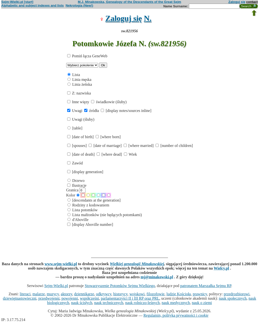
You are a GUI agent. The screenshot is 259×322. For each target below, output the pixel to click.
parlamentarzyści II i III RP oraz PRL (130, 298)
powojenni (70, 298)
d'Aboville (78, 220)
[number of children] (174, 146)
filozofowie (156, 294)
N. (147, 18)
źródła (92, 111)
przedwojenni (49, 298)
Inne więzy (78, 102)
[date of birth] (81, 137)
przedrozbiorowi (237, 294)
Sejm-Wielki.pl (56, 286)
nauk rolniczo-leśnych (142, 303)
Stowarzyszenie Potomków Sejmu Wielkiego (120, 286)
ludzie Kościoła (178, 294)
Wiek (130, 154)
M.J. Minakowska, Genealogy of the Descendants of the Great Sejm (129, 2)
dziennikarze (84, 294)
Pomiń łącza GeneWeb (87, 56)
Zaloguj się (236, 2)
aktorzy (66, 294)
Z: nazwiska (79, 93)
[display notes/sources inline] (126, 111)
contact (252, 2)
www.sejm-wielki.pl (61, 264)
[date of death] (81, 154)
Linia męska (79, 79)
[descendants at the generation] (94, 200)
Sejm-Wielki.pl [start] (17, 2)
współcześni (89, 298)
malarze (38, 294)
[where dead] (110, 154)
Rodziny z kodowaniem (88, 205)
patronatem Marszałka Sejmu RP (205, 286)
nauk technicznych (108, 303)
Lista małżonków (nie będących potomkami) (104, 215)
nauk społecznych (233, 298)
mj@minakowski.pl (157, 277)
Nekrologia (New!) (79, 5)
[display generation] (85, 172)
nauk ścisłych (81, 303)
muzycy (53, 294)
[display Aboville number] (90, 224)
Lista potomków (82, 210)
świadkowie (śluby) (109, 102)
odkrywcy (103, 294)
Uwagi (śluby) (80, 119)
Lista (73, 75)
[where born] (108, 137)
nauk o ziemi (202, 303)
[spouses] (77, 146)
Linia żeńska (79, 84)
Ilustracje (77, 185)
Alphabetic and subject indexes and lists (32, 5)
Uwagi (75, 111)
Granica (76, 190)
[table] (75, 128)
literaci (25, 294)
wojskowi (137, 294)
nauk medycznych (176, 303)
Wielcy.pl (221, 268)
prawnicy (200, 294)
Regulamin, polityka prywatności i (175, 315)
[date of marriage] (105, 146)
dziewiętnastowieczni (20, 298)
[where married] (139, 146)
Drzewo (76, 180)
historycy (120, 294)
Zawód (75, 163)
